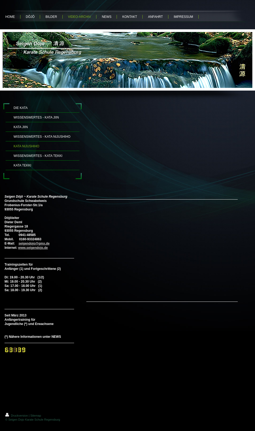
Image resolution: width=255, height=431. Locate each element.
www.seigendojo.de (33, 248)
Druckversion (17, 415)
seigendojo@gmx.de (34, 243)
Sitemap (35, 415)
